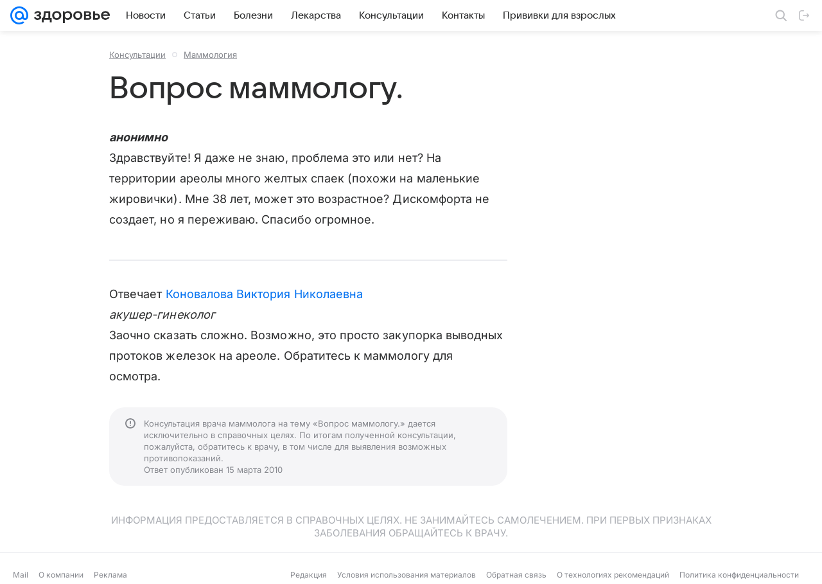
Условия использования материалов (406, 575)
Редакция (308, 575)
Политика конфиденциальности (739, 575)
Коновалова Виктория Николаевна (264, 294)
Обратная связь (516, 575)
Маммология (210, 54)
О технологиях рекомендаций (613, 575)
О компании (61, 575)
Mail (20, 575)
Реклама (110, 575)
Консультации (137, 54)
